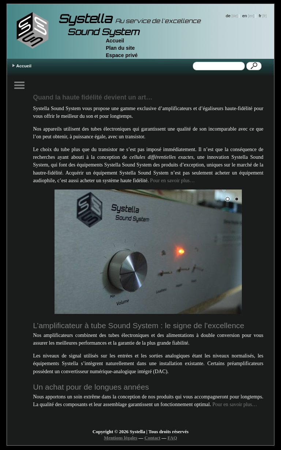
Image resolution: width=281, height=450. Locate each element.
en (244, 15)
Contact (153, 437)
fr (260, 15)
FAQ (172, 437)
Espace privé (122, 55)
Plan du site (120, 48)
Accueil (115, 41)
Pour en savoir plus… (172, 180)
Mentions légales (120, 437)
